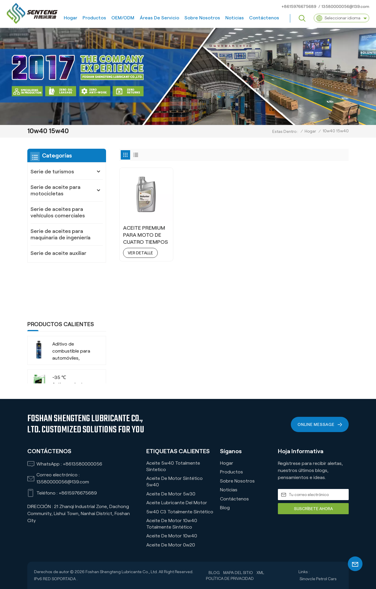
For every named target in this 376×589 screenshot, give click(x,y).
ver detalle (140, 253)
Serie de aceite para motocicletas (55, 190)
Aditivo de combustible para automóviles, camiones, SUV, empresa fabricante (73, 305)
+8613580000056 (82, 463)
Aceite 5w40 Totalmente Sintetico (173, 466)
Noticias (234, 17)
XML (260, 572)
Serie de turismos (52, 172)
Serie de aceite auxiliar (58, 253)
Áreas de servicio (159, 17)
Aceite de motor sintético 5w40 (174, 481)
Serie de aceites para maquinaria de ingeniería (60, 234)
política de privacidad (230, 578)
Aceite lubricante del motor (176, 502)
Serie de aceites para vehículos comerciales (58, 212)
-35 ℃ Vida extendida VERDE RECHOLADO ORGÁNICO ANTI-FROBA (71, 373)
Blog (225, 507)
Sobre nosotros (202, 17)
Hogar (70, 17)
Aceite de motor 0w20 (170, 544)
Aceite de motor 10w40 (171, 535)
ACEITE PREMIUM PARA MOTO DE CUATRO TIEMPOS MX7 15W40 (145, 235)
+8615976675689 (298, 6)
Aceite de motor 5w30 (170, 493)
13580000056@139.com (345, 6)
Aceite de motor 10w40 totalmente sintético (171, 523)
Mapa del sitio (238, 572)
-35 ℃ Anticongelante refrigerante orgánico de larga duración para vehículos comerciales (71, 339)
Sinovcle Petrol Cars (318, 578)
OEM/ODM (122, 17)
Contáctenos (264, 17)
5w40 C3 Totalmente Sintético (179, 511)
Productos (94, 17)
